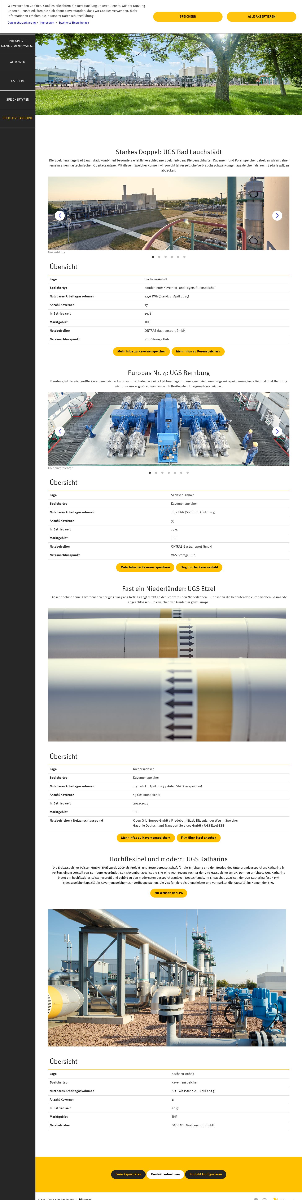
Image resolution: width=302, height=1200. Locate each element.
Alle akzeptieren (261, 16)
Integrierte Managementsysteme (17, 44)
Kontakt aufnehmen (165, 1174)
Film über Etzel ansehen (198, 838)
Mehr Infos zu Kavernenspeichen (141, 351)
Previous (60, 216)
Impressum (47, 23)
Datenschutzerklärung (22, 23)
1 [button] (153, 257)
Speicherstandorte (17, 118)
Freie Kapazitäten (128, 1174)
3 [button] (165, 257)
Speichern (188, 16)
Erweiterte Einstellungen (73, 23)
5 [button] (178, 257)
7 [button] (187, 473)
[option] (168, 216)
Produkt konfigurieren (205, 1174)
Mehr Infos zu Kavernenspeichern (145, 567)
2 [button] (159, 257)
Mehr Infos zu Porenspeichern (198, 351)
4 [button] (172, 257)
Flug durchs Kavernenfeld (199, 567)
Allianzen (17, 62)
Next (277, 216)
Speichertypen (17, 99)
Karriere (18, 81)
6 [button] (184, 257)
